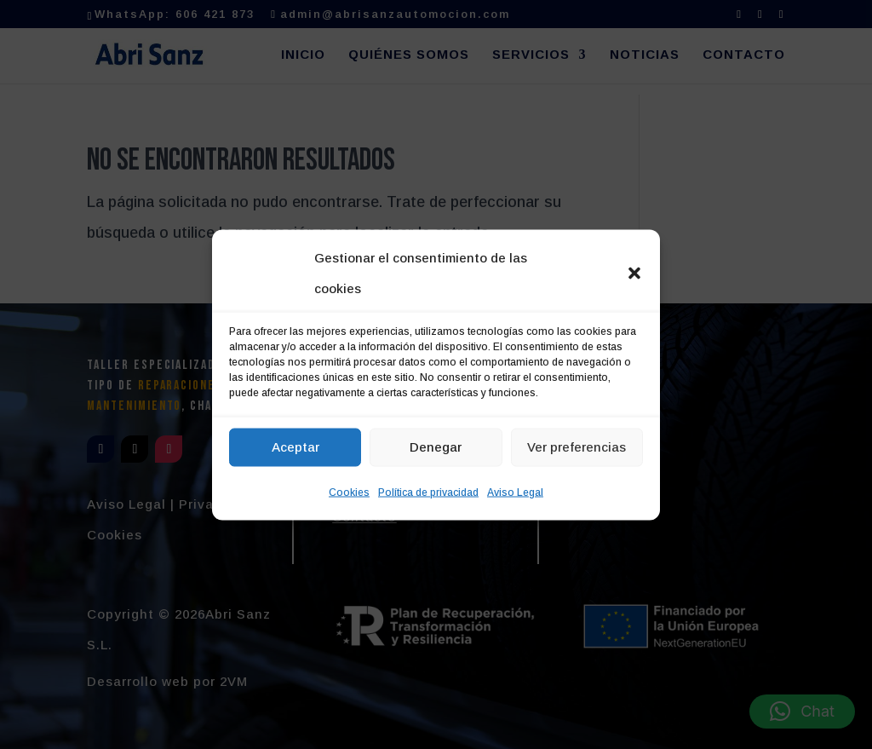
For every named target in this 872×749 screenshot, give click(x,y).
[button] (634, 272)
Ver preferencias (576, 447)
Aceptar (295, 447)
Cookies (349, 492)
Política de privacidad (428, 492)
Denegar (436, 447)
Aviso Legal (515, 492)
